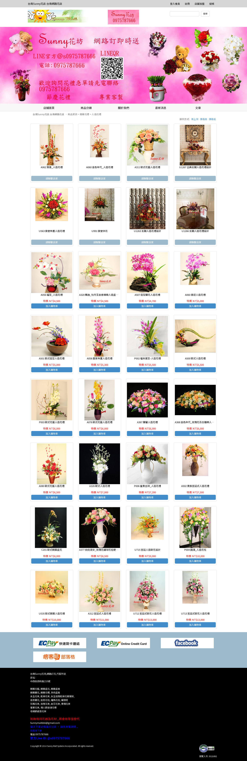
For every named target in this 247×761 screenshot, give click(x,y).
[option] (123, 65)
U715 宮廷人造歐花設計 (147, 549)
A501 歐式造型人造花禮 (51, 358)
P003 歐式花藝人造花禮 (52, 422)
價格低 (212, 119)
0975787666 (41, 734)
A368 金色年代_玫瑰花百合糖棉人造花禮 (197, 422)
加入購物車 (52, 306)
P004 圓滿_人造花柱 (195, 549)
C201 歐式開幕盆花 (51, 549)
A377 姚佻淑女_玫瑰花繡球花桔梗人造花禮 (102, 549)
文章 (198, 108)
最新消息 (160, 108)
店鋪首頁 (48, 108)
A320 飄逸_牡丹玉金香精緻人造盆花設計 (101, 294)
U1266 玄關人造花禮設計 (195, 231)
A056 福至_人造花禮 (52, 294)
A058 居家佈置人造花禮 (99, 358)
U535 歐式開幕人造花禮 (52, 613)
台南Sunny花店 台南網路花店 (45, 4)
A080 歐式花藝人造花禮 (51, 486)
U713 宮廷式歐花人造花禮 (195, 613)
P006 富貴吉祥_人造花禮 (147, 486)
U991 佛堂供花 (99, 231)
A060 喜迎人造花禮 (195, 294)
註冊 (187, 3)
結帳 (211, 3)
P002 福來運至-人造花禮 (147, 358)
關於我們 (123, 108)
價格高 (203, 119)
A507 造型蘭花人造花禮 (147, 294)
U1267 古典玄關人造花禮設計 (195, 167)
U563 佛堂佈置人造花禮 (52, 231)
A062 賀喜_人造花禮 (52, 167)
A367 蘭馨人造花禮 (147, 422)
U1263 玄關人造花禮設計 (147, 231)
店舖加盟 (199, 3)
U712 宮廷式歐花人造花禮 (147, 613)
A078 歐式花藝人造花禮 (99, 422)
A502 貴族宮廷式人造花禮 (195, 486)
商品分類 (86, 108)
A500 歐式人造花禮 (195, 358)
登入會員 (175, 3)
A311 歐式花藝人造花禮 (147, 167)
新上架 (195, 119)
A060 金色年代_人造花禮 (99, 167)
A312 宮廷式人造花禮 (99, 613)
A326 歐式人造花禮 (99, 486)
